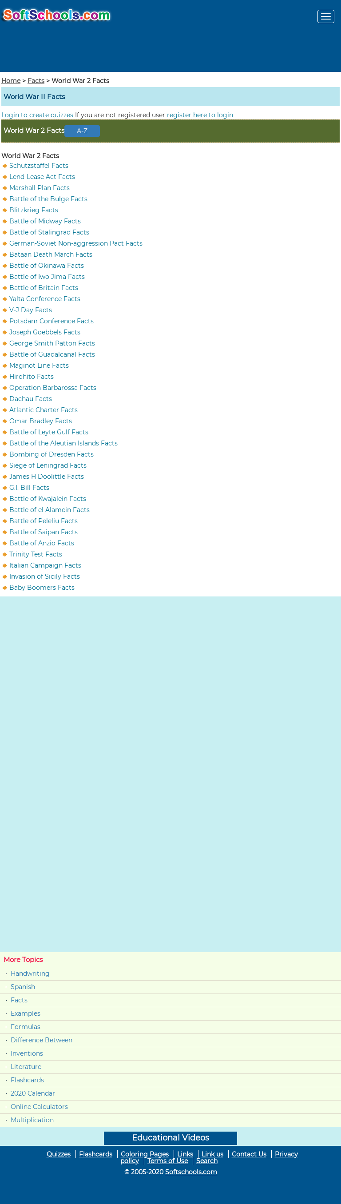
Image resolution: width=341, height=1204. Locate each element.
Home (10, 81)
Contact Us (249, 1154)
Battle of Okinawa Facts (46, 266)
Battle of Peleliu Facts (43, 521)
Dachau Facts (30, 399)
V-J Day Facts (30, 310)
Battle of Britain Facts (43, 288)
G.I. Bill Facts (29, 488)
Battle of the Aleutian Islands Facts (63, 443)
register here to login (200, 115)
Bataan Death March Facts (50, 254)
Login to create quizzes (38, 115)
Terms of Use (167, 1161)
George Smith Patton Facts (52, 343)
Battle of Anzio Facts (41, 543)
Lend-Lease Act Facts (42, 177)
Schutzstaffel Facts (38, 166)
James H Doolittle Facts (46, 477)
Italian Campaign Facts (45, 565)
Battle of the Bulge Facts (48, 199)
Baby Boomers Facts (42, 588)
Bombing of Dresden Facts (51, 454)
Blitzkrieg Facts (33, 210)
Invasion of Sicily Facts (44, 576)
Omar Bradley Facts (40, 421)
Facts (36, 81)
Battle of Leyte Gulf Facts (48, 432)
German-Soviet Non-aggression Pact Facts (76, 243)
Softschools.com (191, 1172)
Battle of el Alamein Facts (49, 510)
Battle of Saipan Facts (43, 532)
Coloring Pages (145, 1154)
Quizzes (59, 1154)
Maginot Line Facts (39, 366)
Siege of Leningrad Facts (48, 465)
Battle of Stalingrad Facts (49, 232)
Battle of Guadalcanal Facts (52, 354)
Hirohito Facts (31, 377)
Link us (212, 1154)
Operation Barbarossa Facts (52, 388)
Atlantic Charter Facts (43, 410)
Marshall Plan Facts (39, 188)
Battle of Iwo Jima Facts (47, 277)
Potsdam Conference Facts (51, 321)
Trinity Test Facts (35, 554)
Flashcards (27, 1080)
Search (207, 1161)
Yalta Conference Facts (44, 299)
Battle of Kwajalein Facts (47, 499)
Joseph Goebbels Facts (44, 332)
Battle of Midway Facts (45, 221)
